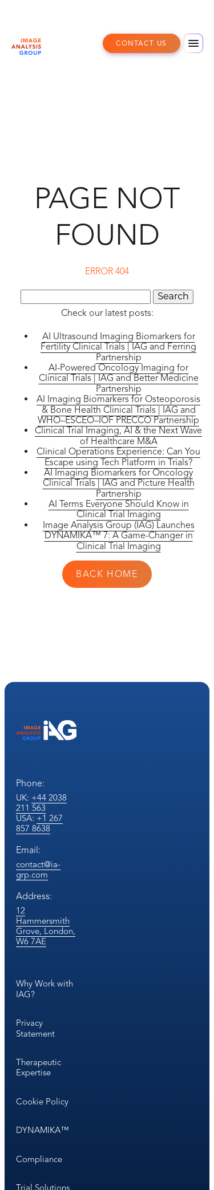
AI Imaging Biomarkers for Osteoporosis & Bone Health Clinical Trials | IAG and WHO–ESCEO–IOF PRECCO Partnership (118, 409)
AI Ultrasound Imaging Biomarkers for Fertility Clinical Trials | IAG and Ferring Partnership (118, 347)
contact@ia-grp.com (38, 869)
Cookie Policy (42, 1101)
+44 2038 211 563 (41, 803)
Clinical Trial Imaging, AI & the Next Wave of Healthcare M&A (118, 435)
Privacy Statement (35, 1028)
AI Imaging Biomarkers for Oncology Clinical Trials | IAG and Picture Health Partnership (119, 483)
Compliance (39, 1159)
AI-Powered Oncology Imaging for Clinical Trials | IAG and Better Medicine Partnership (119, 378)
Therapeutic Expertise (38, 1067)
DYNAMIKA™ (42, 1130)
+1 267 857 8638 (39, 823)
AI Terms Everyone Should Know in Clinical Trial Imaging (119, 509)
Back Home (107, 574)
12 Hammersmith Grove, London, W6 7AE (45, 926)
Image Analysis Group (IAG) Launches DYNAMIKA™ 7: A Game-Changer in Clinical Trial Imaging (119, 535)
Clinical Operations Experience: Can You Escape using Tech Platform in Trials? (118, 457)
